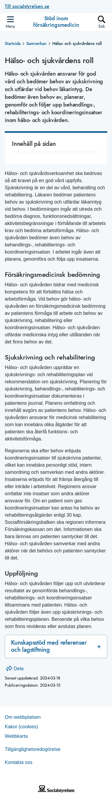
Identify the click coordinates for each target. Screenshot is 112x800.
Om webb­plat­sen (23, 717)
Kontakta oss (19, 762)
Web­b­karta (16, 736)
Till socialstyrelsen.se (27, 6)
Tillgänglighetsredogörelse (32, 749)
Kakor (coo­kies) (21, 726)
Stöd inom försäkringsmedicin (56, 21)
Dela (15, 668)
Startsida (13, 43)
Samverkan (36, 43)
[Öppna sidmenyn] (10, 22)
